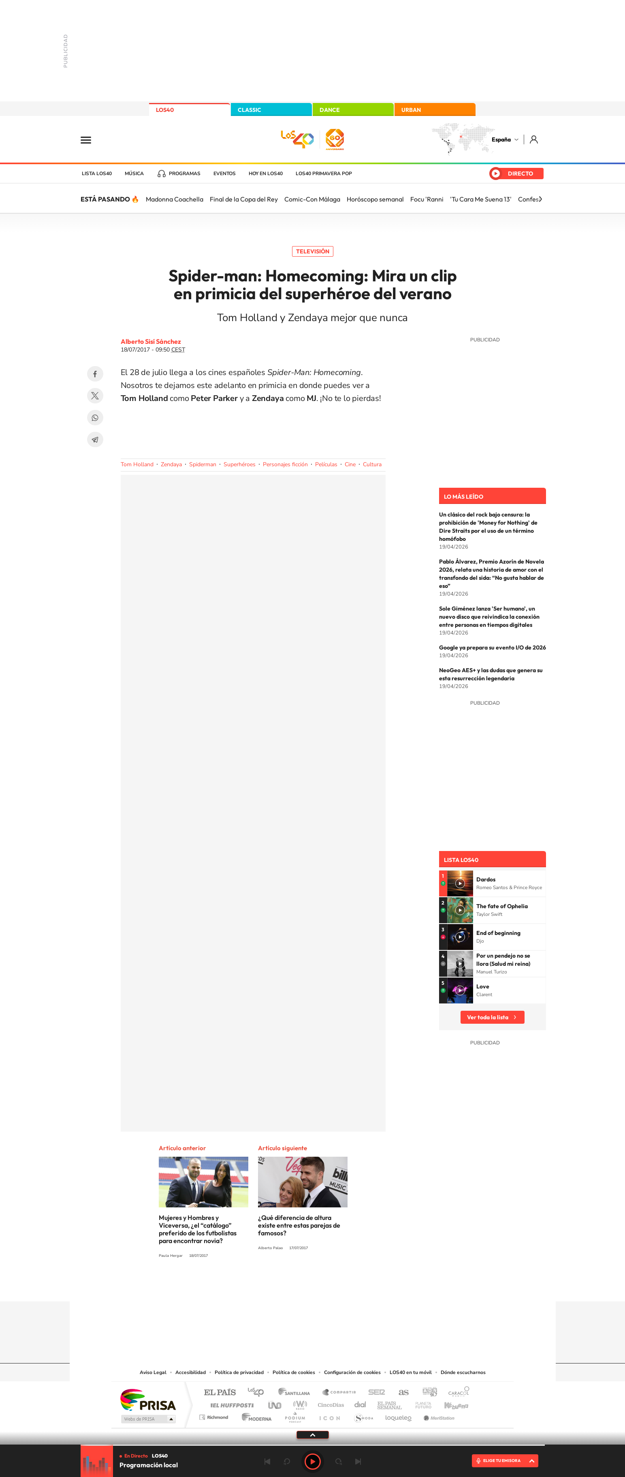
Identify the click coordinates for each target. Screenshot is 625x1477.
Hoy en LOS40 (266, 173)
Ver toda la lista (487, 1017)
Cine (350, 464)
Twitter (95, 395)
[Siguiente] (540, 199)
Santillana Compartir (339, 1393)
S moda (363, 1415)
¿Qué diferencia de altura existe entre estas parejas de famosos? (299, 1225)
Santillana (296, 1393)
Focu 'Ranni (427, 199)
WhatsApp (95, 417)
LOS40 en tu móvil (411, 1372)
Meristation (438, 1415)
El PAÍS (219, 1393)
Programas (185, 173)
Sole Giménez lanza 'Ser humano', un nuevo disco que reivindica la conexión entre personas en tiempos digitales (489, 616)
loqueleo (399, 1415)
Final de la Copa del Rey (244, 199)
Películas (326, 464)
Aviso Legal (153, 1372)
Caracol (456, 1393)
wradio (298, 1403)
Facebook (95, 374)
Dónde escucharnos (463, 1372)
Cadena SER (374, 1393)
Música (134, 173)
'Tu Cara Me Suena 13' (481, 199)
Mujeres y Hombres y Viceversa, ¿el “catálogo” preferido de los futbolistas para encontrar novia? (198, 1229)
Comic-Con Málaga (312, 199)
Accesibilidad (190, 1372)
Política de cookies (294, 1372)
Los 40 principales (258, 1393)
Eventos (224, 173)
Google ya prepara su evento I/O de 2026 (492, 647)
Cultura (372, 464)
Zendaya (171, 464)
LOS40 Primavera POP (324, 173)
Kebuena (449, 1403)
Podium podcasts (294, 1415)
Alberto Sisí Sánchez (151, 341)
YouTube (296, 1285)
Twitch (345, 1285)
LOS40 (165, 110)
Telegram (95, 439)
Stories (361, 1285)
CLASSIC (249, 110)
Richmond (214, 1415)
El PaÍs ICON (329, 1415)
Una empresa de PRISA (148, 1399)
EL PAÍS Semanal (390, 1403)
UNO (275, 1403)
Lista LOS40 (97, 173)
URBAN (411, 110)
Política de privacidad (239, 1372)
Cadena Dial (360, 1403)
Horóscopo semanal (375, 199)
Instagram (264, 1285)
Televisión (312, 251)
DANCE (330, 110)
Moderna (254, 1415)
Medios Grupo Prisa (148, 1419)
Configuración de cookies (352, 1372)
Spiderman (202, 464)
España (501, 139)
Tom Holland (137, 464)
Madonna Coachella (174, 199)
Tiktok (280, 1285)
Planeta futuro (420, 1403)
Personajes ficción (285, 464)
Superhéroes (240, 464)
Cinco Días (329, 1403)
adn (427, 1393)
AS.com (400, 1393)
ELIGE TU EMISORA (501, 1460)
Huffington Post (230, 1403)
